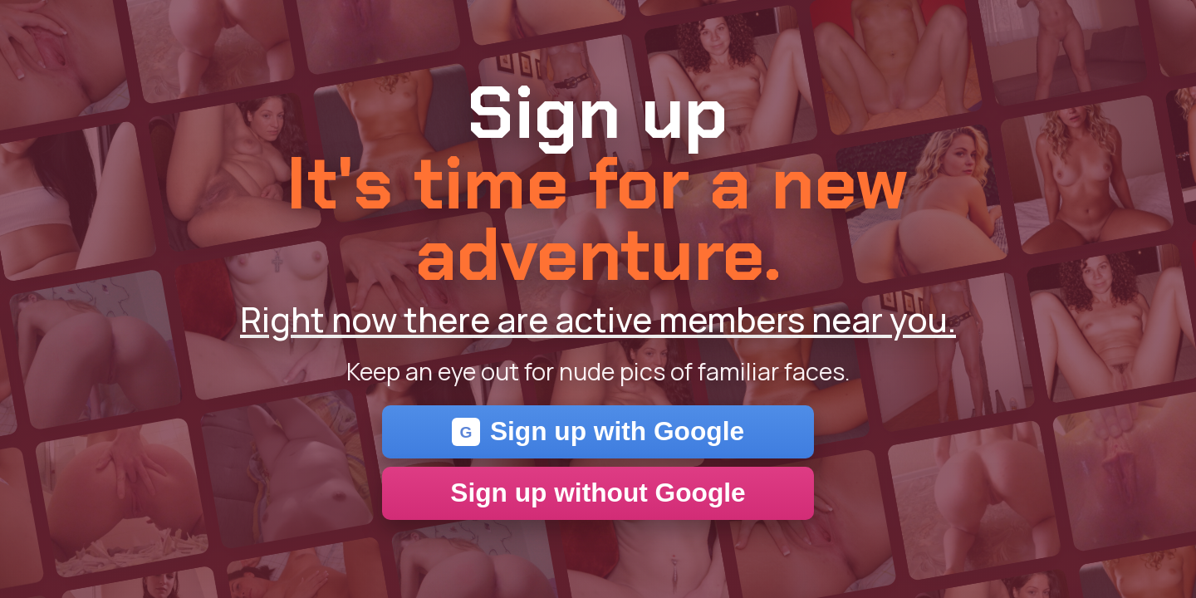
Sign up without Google (597, 492)
